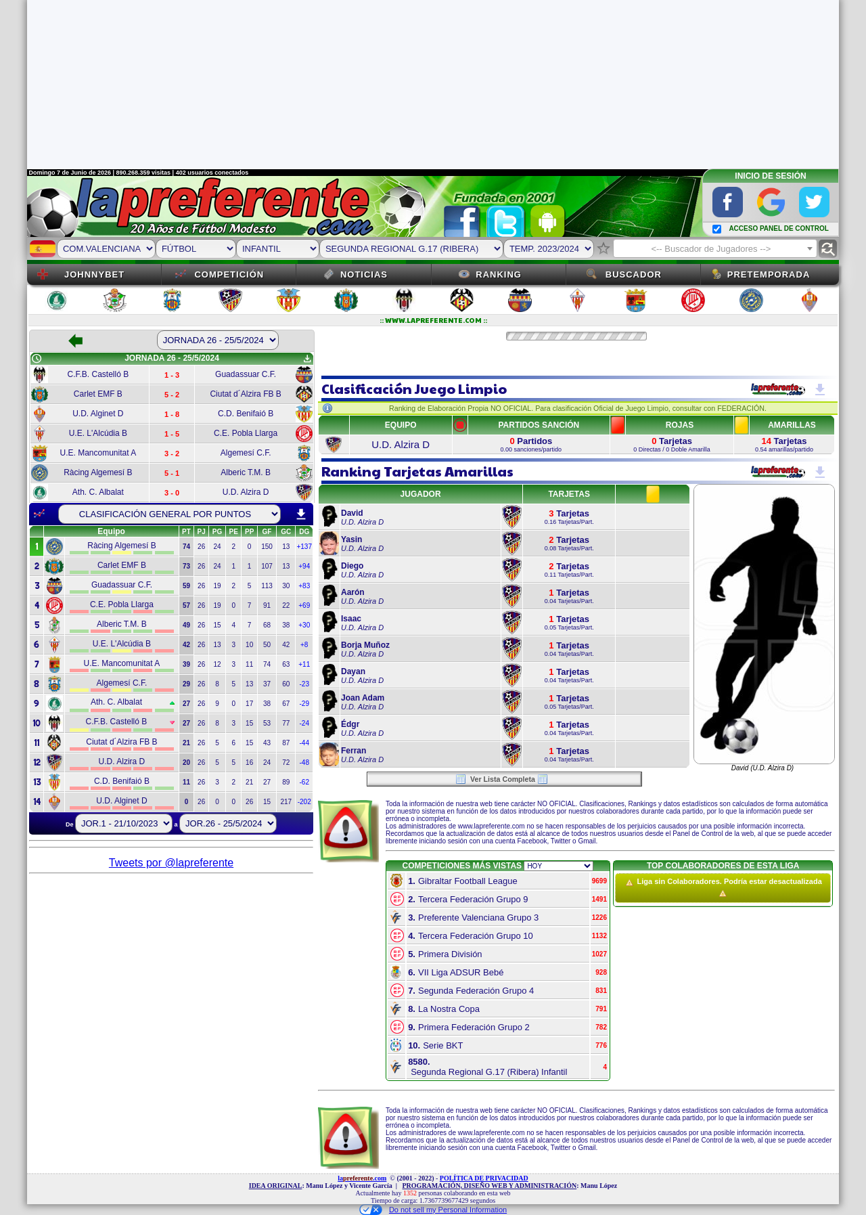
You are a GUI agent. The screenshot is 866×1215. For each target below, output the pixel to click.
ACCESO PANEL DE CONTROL (778, 228)
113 (267, 586)
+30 (304, 625)
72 (286, 762)
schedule (36, 358)
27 (267, 782)
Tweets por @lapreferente (171, 862)
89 (286, 782)
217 (286, 801)
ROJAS (679, 425)
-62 (304, 782)
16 (249, 762)
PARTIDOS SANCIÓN (538, 425)
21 (249, 782)
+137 (304, 546)
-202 (304, 801)
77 (286, 723)
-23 (304, 684)
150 (267, 546)
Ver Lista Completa (501, 779)
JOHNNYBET (94, 274)
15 (217, 625)
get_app (307, 358)
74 (267, 664)
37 (267, 684)
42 (286, 644)
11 (249, 664)
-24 (304, 723)
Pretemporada (769, 274)
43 (267, 743)
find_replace (828, 249)
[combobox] (715, 248)
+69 (304, 605)
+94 (304, 566)
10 (249, 644)
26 (201, 546)
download (301, 514)
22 (286, 605)
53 (267, 723)
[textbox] (715, 249)
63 (286, 664)
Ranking (499, 274)
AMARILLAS (792, 425)
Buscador (634, 274)
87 (286, 743)
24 (217, 546)
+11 (304, 664)
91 (267, 605)
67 (286, 703)
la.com (362, 1178)
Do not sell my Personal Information (433, 1209)
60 (286, 684)
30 (286, 586)
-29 (304, 703)
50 (267, 644)
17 (249, 703)
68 (267, 625)
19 (217, 586)
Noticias (364, 274)
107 (267, 566)
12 (217, 664)
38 (286, 625)
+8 (304, 644)
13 (286, 546)
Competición (229, 274)
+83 (304, 586)
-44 (304, 743)
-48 (304, 762)
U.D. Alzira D (400, 444)
